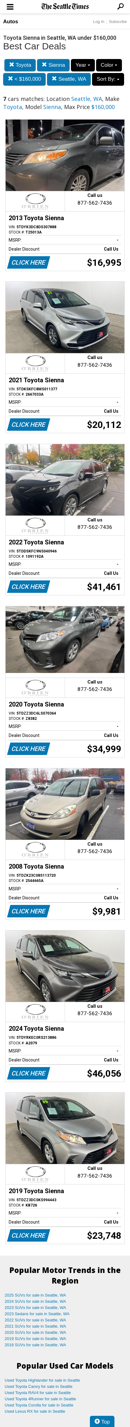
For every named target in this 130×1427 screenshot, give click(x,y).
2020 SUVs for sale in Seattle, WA (35, 1332)
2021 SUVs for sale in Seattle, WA (35, 1326)
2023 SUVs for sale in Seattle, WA (35, 1307)
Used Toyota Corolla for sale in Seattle (39, 1405)
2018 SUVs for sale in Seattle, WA (35, 1345)
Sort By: (108, 79)
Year (83, 65)
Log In (98, 21)
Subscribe (118, 21)
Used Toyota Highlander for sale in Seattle (42, 1380)
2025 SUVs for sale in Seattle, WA (35, 1295)
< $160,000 (24, 79)
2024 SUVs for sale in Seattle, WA (35, 1301)
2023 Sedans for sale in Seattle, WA (37, 1313)
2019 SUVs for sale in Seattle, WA (35, 1338)
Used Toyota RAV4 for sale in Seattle (38, 1392)
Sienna (53, 65)
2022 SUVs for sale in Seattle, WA (35, 1320)
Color (109, 65)
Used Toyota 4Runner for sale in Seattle (40, 1399)
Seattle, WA (69, 79)
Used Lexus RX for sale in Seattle (35, 1411)
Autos (10, 22)
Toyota (20, 65)
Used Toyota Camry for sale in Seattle (38, 1386)
